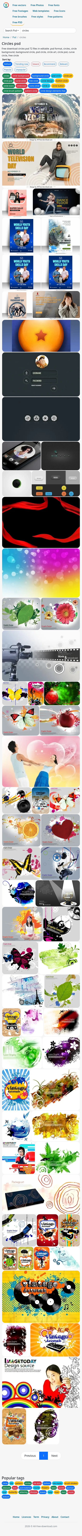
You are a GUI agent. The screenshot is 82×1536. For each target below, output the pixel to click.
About (55, 1517)
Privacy (45, 1517)
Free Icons (59, 10)
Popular (7, 69)
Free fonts (54, 5)
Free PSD (17, 22)
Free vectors (19, 5)
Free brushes (20, 16)
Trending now (21, 64)
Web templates (41, 10)
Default (7, 64)
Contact (65, 1517)
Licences (26, 1517)
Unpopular (21, 69)
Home (6, 37)
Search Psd (11, 30)
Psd (14, 37)
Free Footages (20, 10)
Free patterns (55, 16)
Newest (35, 64)
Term (36, 1517)
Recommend (49, 64)
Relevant (64, 64)
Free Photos (37, 5)
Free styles (37, 16)
